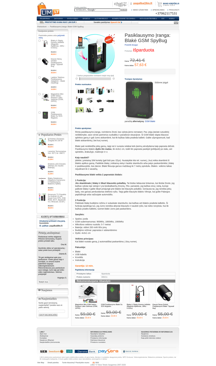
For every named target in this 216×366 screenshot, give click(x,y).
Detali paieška (53, 362)
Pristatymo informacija (98, 338)
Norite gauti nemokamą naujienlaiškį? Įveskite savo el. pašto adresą (51, 305)
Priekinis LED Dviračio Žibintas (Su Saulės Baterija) (57, 166)
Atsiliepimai (44, 336)
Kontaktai (43, 338)
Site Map (40, 362)
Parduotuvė (41, 27)
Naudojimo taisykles (97, 334)
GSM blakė (150, 121)
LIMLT (42, 332)
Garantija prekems (97, 336)
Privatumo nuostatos (97, 342)
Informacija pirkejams (101, 332)
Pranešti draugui (131, 45)
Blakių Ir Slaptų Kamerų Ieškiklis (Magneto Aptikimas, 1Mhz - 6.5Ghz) (138, 306)
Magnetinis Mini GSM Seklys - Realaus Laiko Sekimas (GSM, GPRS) (86, 306)
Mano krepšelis (171, 3)
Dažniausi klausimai (97, 340)
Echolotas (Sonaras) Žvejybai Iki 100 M (56, 140)
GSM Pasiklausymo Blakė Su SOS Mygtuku (56, 115)
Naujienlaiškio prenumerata (50, 342)
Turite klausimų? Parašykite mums (75, 362)
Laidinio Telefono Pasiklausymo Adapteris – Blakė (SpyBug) (58, 80)
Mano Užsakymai (140, 10)
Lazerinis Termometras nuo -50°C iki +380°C (57, 152)
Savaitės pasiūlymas (107, 22)
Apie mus (43, 334)
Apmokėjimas (158, 10)
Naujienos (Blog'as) (47, 340)
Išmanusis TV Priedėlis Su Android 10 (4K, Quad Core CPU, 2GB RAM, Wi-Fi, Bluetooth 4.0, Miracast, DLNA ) (57, 198)
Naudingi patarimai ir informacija (157, 332)
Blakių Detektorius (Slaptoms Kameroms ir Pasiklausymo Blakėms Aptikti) (56, 181)
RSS (97, 362)
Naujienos (144, 334)
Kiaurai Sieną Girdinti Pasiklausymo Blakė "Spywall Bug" (163, 306)
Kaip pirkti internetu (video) (151, 338)
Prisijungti (174, 10)
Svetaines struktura (148, 336)
